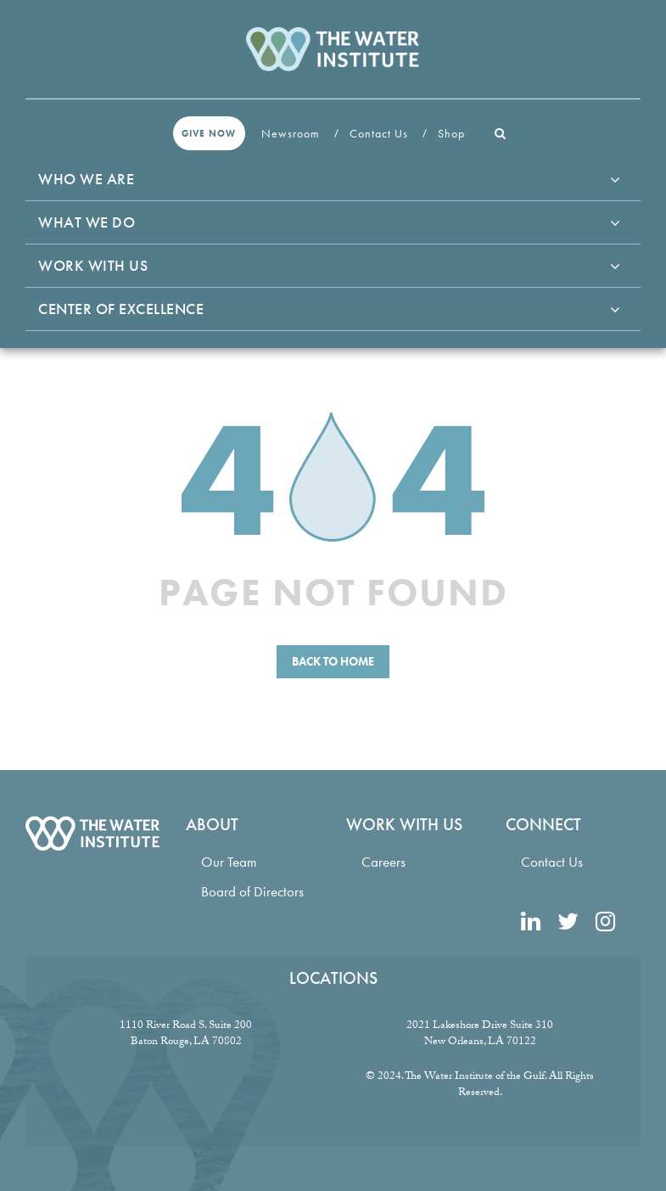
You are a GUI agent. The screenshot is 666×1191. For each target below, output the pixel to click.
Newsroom (292, 133)
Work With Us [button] (93, 265)
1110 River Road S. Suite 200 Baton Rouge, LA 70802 (186, 1034)
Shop (453, 133)
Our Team (229, 862)
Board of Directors (252, 892)
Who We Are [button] (86, 178)
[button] (500, 133)
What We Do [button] (86, 222)
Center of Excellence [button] (121, 308)
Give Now (209, 133)
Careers (383, 862)
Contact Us (380, 133)
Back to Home (333, 661)
